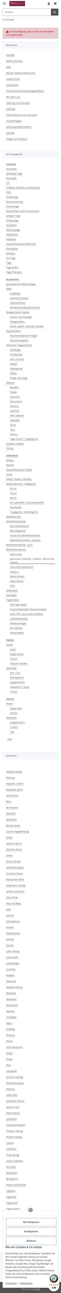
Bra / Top (15, 672)
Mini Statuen (17, 415)
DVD (8, 192)
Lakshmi (14, 410)
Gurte (9, 474)
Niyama (10, 1011)
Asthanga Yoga (14, 173)
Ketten (13, 363)
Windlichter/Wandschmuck (25, 307)
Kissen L (14, 571)
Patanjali (11, 239)
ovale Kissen (17, 581)
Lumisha (10, 969)
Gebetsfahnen (18, 302)
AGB (8, 66)
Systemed (11, 1118)
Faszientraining (14, 201)
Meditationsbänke (16, 521)
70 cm (13, 493)
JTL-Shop (36, 1288)
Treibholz (11, 1148)
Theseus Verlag (14, 1130)
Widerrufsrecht (14, 60)
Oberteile (11, 668)
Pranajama (12, 248)
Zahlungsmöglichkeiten (19, 126)
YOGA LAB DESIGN (16, 1184)
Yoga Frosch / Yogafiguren (24, 438)
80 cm (13, 497)
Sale (9, 739)
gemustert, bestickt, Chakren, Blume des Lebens (32, 560)
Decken (10, 465)
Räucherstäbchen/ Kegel (23, 335)
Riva (8, 1065)
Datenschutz (26, 1283)
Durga (13, 392)
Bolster (10, 460)
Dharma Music (14, 849)
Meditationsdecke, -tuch (19, 544)
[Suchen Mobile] (27, 12)
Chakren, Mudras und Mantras (23, 187)
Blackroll (10, 813)
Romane (10, 253)
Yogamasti (11, 1202)
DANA (9, 837)
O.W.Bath (11, 1017)
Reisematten (17, 632)
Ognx (9, 1023)
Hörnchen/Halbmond (21, 566)
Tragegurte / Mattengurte (24, 511)
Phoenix (10, 1035)
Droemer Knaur (14, 873)
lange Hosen (17, 654)
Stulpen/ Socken (15, 443)
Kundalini (11, 225)
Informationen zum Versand (21, 114)
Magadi (10, 975)
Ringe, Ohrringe (18, 377)
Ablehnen (31, 1241)
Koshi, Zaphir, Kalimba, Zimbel (27, 326)
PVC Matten (16, 628)
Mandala (11, 993)
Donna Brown (13, 861)
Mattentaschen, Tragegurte (21, 483)
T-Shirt (13, 727)
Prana (9, 1059)
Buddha (14, 387)
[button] (49, 3)
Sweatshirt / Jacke (19, 686)
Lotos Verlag (12, 951)
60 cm (13, 488)
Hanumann (16, 401)
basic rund (16, 554)
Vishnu (14, 434)
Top (12, 731)
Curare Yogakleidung (17, 831)
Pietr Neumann (14, 1047)
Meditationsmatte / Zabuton (25, 540)
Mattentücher (13, 516)
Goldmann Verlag (15, 885)
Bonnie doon (13, 825)
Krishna (14, 406)
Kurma (10, 945)
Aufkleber (15, 293)
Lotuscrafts (12, 957)
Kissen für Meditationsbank (25, 535)
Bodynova (11, 819)
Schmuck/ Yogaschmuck (19, 345)
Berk (8, 801)
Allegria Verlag (14, 771)
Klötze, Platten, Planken (19, 479)
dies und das (17, 359)
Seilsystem (12, 590)
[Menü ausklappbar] (4, 2)
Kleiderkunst (13, 933)
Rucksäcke (15, 507)
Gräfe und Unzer (15, 891)
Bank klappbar (18, 530)
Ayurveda (11, 178)
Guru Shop (12, 897)
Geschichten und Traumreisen (22, 211)
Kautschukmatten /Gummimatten (28, 609)
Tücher (10, 448)
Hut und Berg (13, 903)
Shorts (13, 658)
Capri (13, 649)
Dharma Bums (14, 843)
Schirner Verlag (14, 1077)
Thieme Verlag (14, 1136)
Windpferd (12, 1178)
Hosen (9, 644)
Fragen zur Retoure (16, 138)
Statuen (10, 382)
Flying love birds (15, 879)
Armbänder (16, 354)
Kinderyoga (12, 220)
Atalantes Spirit (14, 789)
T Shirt (13, 691)
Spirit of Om (12, 1106)
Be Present (12, 807)
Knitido (10, 939)
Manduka (11, 999)
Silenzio (10, 1089)
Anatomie (11, 168)
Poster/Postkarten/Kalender (21, 243)
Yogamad (11, 1196)
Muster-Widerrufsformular (20, 72)
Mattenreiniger (18, 623)
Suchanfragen (13, 120)
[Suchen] (54, 12)
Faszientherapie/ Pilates (19, 469)
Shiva (13, 424)
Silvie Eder (12, 1094)
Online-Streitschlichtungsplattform (25, 90)
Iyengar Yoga (13, 215)
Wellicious (11, 1172)
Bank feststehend (19, 526)
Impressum (11, 1283)
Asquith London (14, 783)
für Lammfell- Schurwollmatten (27, 502)
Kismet (10, 927)
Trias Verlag (12, 1154)
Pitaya (9, 1053)
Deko (9, 288)
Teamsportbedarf (15, 1124)
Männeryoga (13, 229)
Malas (13, 373)
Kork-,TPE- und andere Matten (26, 613)
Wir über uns (13, 96)
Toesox (10, 1142)
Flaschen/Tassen (19, 298)
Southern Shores (15, 1100)
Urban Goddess (14, 1160)
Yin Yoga (10, 257)
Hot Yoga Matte (18, 604)
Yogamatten (12, 599)
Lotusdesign (12, 963)
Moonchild (12, 1005)
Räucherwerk (13, 330)
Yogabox (10, 1190)
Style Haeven (13, 1112)
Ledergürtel (16, 368)
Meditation (12, 234)
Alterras (10, 777)
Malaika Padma (14, 987)
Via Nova (11, 1166)
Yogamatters (13, 1208)
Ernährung (12, 196)
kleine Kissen (17, 576)
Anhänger (15, 349)
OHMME (10, 1029)
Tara (12, 429)
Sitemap (10, 108)
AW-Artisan (12, 795)
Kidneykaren (17, 677)
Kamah (10, 915)
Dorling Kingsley (15, 867)
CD (7, 182)
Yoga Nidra (12, 267)
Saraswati (11, 1071)
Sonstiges (11, 595)
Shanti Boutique (15, 1083)
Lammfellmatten (19, 618)
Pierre (9, 1041)
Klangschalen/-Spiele (17, 312)
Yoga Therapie (14, 272)
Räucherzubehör (19, 340)
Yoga (8, 262)
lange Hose (16, 708)
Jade (8, 909)
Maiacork (11, 981)
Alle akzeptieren (31, 1222)
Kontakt (10, 54)
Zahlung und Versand (18, 102)
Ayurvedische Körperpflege (21, 284)
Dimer (9, 855)
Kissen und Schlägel (21, 316)
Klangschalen (17, 321)
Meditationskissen (16, 549)
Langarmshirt (17, 682)
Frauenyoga (12, 206)
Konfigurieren (31, 1231)
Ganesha (15, 396)
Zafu (12, 585)
